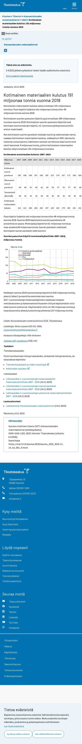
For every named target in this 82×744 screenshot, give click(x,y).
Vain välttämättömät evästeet (48, 734)
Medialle (6, 534)
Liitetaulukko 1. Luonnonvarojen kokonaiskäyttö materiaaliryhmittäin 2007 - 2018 (30, 380)
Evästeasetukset (13, 676)
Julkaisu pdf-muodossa (15, 340)
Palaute (8, 646)
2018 (24, 19)
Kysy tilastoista (10, 524)
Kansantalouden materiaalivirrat (21, 44)
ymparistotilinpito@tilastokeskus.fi (20, 329)
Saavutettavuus (12, 664)
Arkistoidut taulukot (17, 368)
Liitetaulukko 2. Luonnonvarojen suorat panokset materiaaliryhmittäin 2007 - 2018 (31, 388)
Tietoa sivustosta (13, 670)
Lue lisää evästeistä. (14, 726)
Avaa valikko (9, 33)
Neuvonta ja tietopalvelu (15, 518)
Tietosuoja (9, 658)
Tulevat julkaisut (10, 575)
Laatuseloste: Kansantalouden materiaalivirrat (30, 405)
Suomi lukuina (9, 565)
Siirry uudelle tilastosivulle (19, 75)
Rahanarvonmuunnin (13, 570)
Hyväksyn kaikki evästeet (18, 734)
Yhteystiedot (11, 640)
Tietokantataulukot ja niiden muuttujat (27, 364)
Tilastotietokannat (12, 560)
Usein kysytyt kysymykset (15, 529)
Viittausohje (15, 420)
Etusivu (6, 16)
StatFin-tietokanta (12, 555)
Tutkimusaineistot (11, 581)
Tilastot (17, 16)
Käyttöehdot (10, 652)
